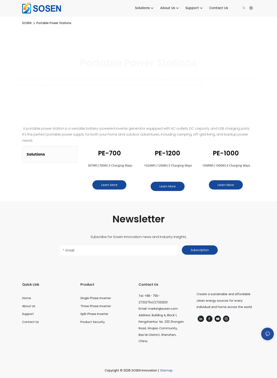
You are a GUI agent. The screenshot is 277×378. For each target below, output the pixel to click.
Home (26, 298)
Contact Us (30, 322)
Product (87, 284)
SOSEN (26, 23)
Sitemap (166, 370)
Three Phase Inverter (95, 306)
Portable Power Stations (53, 23)
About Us (28, 306)
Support (28, 314)
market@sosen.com (163, 309)
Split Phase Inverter (94, 314)
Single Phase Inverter (95, 298)
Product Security (92, 322)
